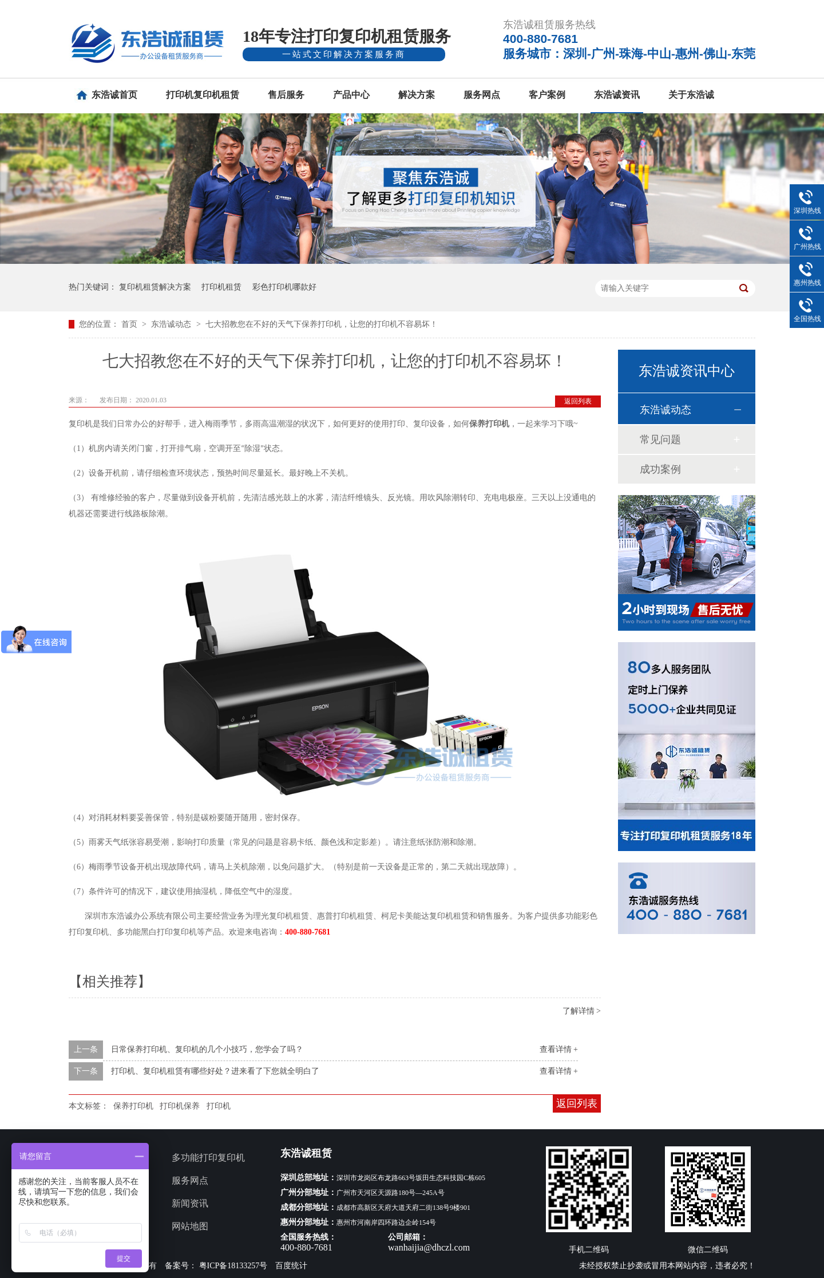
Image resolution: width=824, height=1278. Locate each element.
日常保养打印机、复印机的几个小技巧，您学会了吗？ (207, 1049)
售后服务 (286, 95)
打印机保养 (180, 1106)
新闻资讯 (190, 1203)
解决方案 (416, 95)
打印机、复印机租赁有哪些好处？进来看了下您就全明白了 (215, 1071)
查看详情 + (559, 1049)
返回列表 (578, 401)
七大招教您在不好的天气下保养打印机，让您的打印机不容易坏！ (321, 324)
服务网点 (482, 95)
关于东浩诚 (691, 95)
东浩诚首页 (114, 95)
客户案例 (547, 95)
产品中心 (351, 95)
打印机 (219, 1106)
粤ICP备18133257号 (233, 1265)
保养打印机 (133, 1106)
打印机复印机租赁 (202, 95)
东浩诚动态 (172, 324)
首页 (130, 324)
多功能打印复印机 (208, 1157)
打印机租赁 (221, 287)
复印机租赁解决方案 (155, 287)
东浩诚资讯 (617, 95)
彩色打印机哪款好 (284, 287)
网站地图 (190, 1226)
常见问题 (660, 439)
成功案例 (660, 469)
